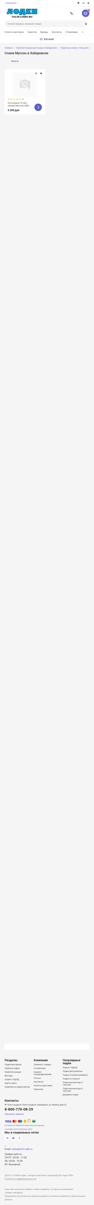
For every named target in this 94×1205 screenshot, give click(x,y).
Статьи (37, 1078)
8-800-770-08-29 (72, 13)
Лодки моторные (13, 1064)
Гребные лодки (12, 1068)
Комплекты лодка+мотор (17, 1087)
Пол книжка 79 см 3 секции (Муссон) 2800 (18, 104)
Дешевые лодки (70, 1094)
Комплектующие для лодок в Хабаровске (36, 48)
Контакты (57, 32)
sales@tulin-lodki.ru (22, 1149)
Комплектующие (13, 1072)
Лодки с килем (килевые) (75, 1075)
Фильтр (15, 61)
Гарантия (32, 32)
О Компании (71, 32)
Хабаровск (11, 3)
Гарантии (38, 1089)
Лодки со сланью (71, 1078)
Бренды (44, 32)
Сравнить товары (42, 1064)
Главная (9, 48)
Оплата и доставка (14, 32)
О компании (40, 1068)
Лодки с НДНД (12, 1079)
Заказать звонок (14, 1114)
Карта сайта (11, 1083)
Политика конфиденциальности (20, 1179)
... (82, 31)
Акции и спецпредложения (42, 1073)
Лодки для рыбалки (72, 1071)
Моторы (9, 1075)
